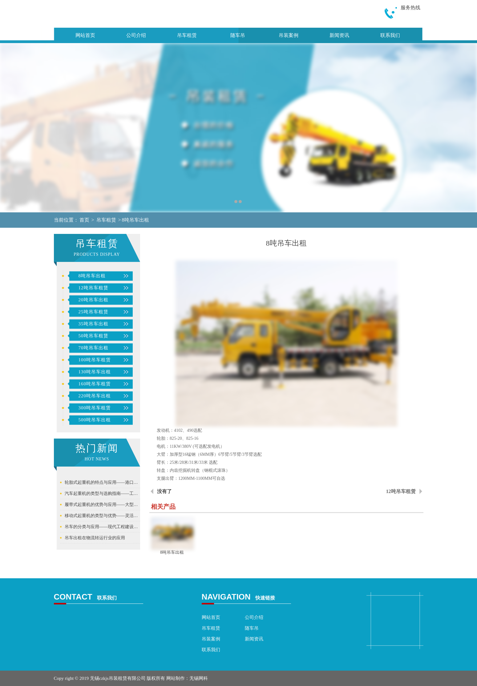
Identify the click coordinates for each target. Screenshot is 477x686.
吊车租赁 (187, 35)
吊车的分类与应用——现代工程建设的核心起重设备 (102, 526)
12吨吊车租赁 (93, 287)
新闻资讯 (339, 35)
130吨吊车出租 (95, 371)
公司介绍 (136, 35)
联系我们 (390, 35)
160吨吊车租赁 (95, 383)
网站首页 (85, 35)
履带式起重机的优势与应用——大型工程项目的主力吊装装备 (102, 504)
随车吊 (237, 35)
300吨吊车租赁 (95, 407)
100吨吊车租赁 (95, 359)
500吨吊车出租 (95, 419)
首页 (84, 220)
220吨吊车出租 (95, 395)
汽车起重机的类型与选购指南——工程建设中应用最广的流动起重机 (102, 493)
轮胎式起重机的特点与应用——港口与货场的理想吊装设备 (102, 482)
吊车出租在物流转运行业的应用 (95, 538)
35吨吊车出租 (93, 323)
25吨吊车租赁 (93, 311)
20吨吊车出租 (93, 299)
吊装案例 (288, 35)
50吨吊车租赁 (93, 335)
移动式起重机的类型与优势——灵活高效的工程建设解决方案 (102, 515)
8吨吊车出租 (135, 220)
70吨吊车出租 (93, 347)
